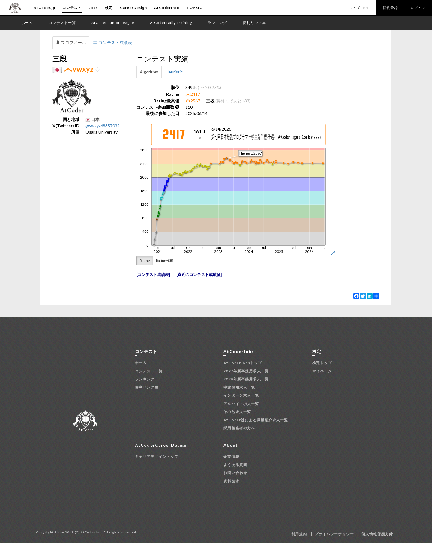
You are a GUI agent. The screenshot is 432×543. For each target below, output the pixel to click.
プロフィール (71, 42)
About (231, 445)
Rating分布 (164, 260)
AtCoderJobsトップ (243, 363)
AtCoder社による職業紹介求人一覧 (256, 420)
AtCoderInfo (167, 7)
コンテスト (72, 7)
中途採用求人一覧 (239, 387)
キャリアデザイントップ (156, 456)
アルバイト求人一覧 (241, 403)
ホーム (141, 363)
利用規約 (299, 534)
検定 (109, 7)
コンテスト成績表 (112, 42)
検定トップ (322, 363)
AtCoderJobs (239, 351)
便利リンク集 (147, 387)
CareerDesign (133, 7)
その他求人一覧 (237, 412)
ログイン (418, 7)
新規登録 (390, 7)
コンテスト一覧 (149, 371)
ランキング (145, 379)
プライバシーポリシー (334, 534)
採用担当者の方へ (239, 428)
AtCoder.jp (44, 7)
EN (365, 7)
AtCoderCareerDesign (161, 445)
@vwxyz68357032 (103, 125)
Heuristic (174, 71)
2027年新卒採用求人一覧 (246, 371)
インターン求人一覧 (241, 395)
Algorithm (149, 71)
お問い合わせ (235, 472)
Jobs (93, 7)
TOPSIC (194, 7)
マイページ (322, 371)
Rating (145, 260)
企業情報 (231, 456)
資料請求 (231, 481)
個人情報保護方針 (377, 534)
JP (353, 7)
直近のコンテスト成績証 (199, 274)
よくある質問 (235, 464)
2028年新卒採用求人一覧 (246, 379)
